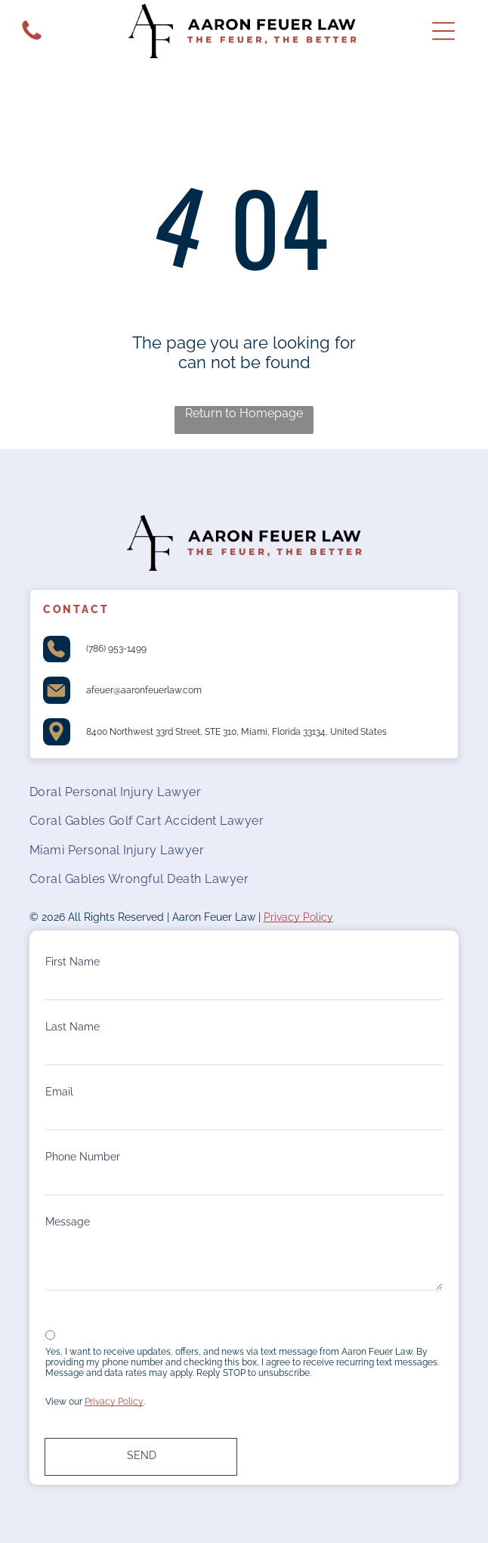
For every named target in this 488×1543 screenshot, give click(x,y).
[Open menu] (443, 31)
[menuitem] (244, 791)
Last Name (72, 1027)
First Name (72, 962)
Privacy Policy (298, 917)
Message (67, 1222)
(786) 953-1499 (116, 648)
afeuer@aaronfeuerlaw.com (144, 690)
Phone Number (82, 1157)
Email (59, 1092)
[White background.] (32, 40)
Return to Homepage (244, 413)
